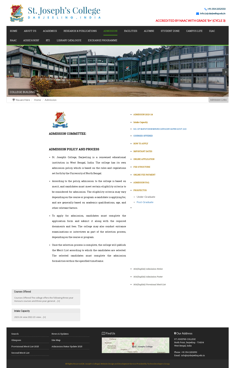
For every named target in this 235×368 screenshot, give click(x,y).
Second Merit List (20, 352)
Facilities (130, 30)
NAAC (13, 40)
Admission (50, 99)
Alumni (149, 30)
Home (13, 30)
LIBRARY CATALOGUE (69, 40)
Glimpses (16, 340)
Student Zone (170, 30)
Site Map (56, 340)
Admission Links (218, 100)
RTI (48, 40)
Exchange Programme (102, 40)
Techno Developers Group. (158, 364)
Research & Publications (80, 30)
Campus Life (194, 30)
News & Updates (60, 333)
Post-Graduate (145, 202)
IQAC (212, 30)
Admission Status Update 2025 (67, 346)
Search (15, 333)
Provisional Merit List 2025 (25, 346)
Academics (50, 30)
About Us (30, 30)
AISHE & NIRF (31, 40)
